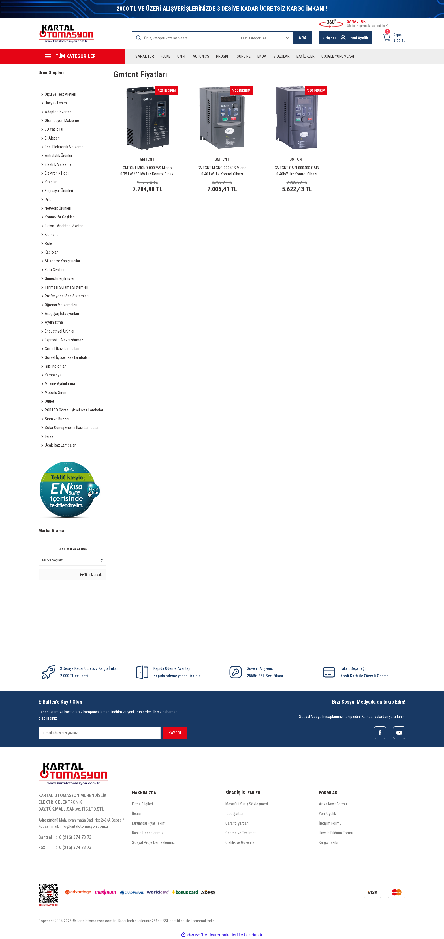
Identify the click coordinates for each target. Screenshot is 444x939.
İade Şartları (234, 813)
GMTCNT (147, 159)
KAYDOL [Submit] (175, 733)
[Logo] (66, 33)
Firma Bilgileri (142, 804)
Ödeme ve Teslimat (240, 833)
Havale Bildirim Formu (336, 833)
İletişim (138, 813)
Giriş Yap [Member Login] (329, 38)
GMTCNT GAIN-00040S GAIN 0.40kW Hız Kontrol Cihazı (297, 171)
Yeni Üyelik (327, 813)
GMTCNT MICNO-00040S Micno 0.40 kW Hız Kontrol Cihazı (222, 171)
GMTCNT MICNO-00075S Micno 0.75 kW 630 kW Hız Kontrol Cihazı (147, 171)
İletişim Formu (330, 823)
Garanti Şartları (237, 823)
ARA (302, 37)
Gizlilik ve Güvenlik (239, 842)
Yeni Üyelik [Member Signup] (359, 38)
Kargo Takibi (328, 842)
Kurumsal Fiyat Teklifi (148, 823)
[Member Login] (343, 37)
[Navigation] (82, 56)
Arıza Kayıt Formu (333, 804)
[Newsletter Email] (100, 733)
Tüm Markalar (92, 575)
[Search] (184, 37)
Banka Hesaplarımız (147, 833)
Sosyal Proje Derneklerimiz (153, 842)
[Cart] (393, 37)
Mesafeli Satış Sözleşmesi (246, 804)
